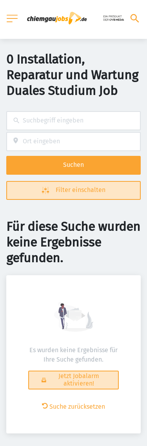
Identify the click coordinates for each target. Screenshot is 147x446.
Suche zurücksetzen (73, 406)
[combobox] (73, 120)
